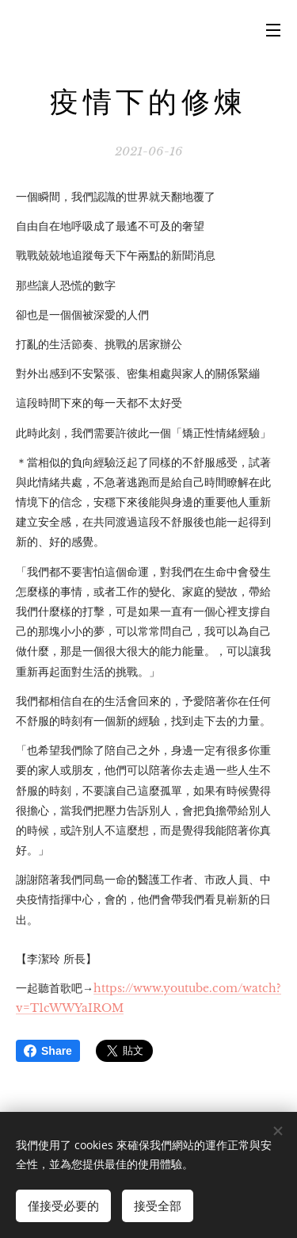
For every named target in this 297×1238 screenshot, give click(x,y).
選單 (273, 30)
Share (48, 1050)
